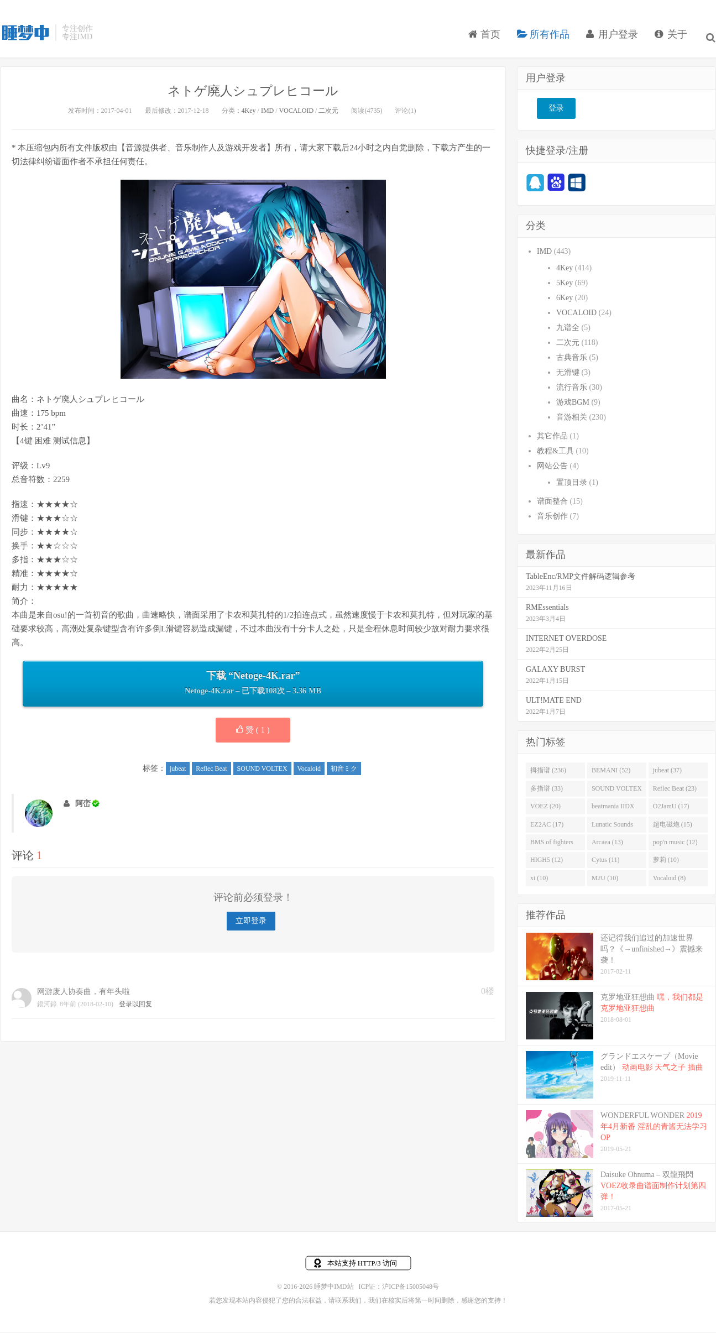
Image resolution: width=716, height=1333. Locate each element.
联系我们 (348, 1302)
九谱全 (567, 330)
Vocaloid (309, 771)
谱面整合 (552, 503)
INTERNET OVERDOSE (566, 640)
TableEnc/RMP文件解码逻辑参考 (580, 578)
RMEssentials (547, 609)
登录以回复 (135, 1006)
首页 (487, 40)
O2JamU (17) (671, 808)
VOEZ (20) (545, 808)
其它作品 (552, 438)
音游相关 (571, 419)
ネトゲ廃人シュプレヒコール (253, 93)
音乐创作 (552, 518)
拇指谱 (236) (548, 772)
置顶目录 (571, 484)
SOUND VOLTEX (262, 771)
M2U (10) (605, 880)
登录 (556, 111)
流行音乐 (571, 389)
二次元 (328, 113)
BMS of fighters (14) (551, 846)
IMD (267, 113)
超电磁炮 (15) (672, 826)
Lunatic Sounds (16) (612, 829)
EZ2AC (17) (546, 826)
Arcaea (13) (607, 844)
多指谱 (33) (546, 790)
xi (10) (539, 880)
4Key (249, 113)
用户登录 (614, 40)
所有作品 (546, 40)
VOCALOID (296, 113)
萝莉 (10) (666, 862)
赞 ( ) (253, 732)
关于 (673, 40)
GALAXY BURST (555, 671)
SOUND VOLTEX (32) (617, 793)
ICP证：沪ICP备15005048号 (399, 1289)
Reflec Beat (211, 771)
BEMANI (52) (611, 772)
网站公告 (552, 468)
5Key (564, 285)
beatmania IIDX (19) (613, 810)
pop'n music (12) (675, 844)
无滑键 (567, 374)
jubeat (178, 771)
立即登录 (251, 923)
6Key (564, 300)
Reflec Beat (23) (675, 790)
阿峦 (83, 806)
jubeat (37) (667, 772)
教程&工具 (555, 453)
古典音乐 (571, 360)
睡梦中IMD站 (25, 39)
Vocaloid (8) (669, 880)
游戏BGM (572, 404)
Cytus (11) (606, 862)
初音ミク (344, 771)
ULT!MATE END (554, 702)
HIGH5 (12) (546, 862)
